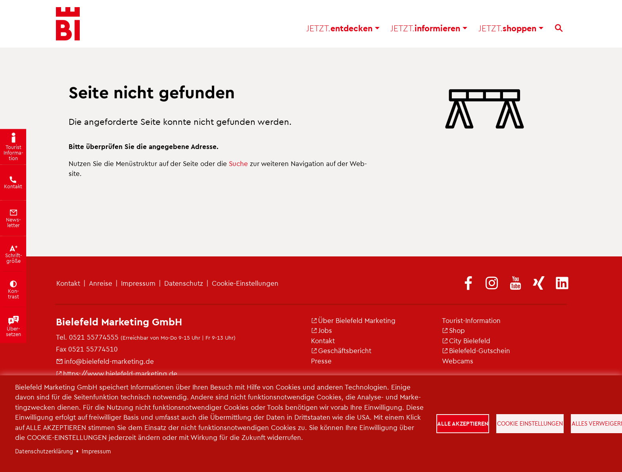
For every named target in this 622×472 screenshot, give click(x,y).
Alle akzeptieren (462, 423)
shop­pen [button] (510, 28)
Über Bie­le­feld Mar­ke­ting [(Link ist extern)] (353, 320)
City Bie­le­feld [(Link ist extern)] (466, 340)
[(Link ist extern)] (468, 283)
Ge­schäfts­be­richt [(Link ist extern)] (341, 350)
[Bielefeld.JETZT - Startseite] (68, 23)
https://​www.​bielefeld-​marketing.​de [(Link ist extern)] (116, 373)
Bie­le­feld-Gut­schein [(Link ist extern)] (476, 350)
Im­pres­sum (138, 283)
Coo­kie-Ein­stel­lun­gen (245, 283)
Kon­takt (68, 283)
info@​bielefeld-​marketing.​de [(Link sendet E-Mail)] (105, 361)
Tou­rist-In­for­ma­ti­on (471, 320)
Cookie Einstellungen (530, 423)
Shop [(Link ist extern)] (453, 330)
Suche (238, 163)
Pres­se (321, 361)
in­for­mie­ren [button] (428, 28)
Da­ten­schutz (183, 283)
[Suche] (559, 28)
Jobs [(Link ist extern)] (321, 330)
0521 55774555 (94, 337)
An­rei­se (100, 283)
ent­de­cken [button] (343, 28)
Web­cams (457, 361)
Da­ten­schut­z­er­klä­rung (44, 451)
